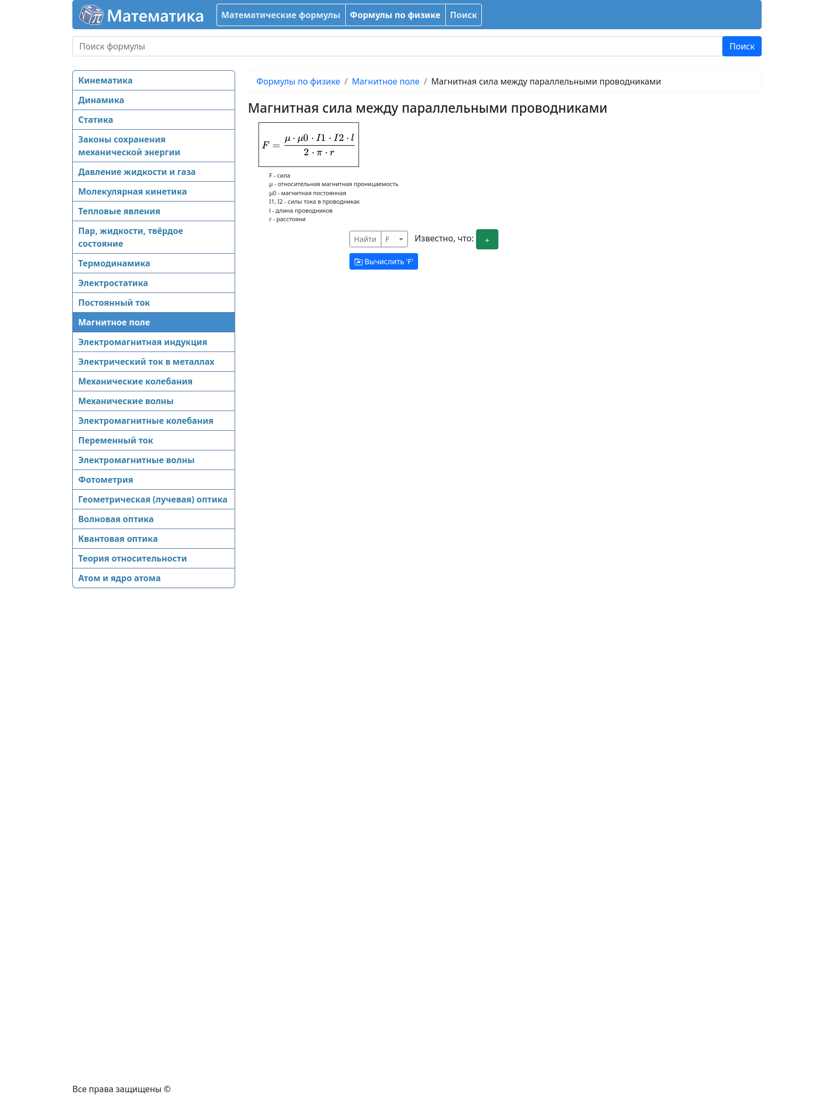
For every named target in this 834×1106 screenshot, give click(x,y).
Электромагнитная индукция (142, 342)
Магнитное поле (114, 322)
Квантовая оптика (118, 538)
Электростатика (113, 283)
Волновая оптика (116, 519)
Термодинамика (114, 263)
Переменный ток (115, 440)
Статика (95, 119)
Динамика (101, 100)
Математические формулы (280, 15)
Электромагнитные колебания (146, 420)
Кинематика (105, 80)
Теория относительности (132, 558)
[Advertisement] (114, 760)
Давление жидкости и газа (137, 172)
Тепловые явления (119, 211)
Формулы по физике (395, 15)
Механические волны (126, 401)
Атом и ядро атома (119, 578)
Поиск (463, 15)
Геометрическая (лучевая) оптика (153, 499)
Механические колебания (135, 381)
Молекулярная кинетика (132, 191)
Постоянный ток (114, 302)
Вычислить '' (384, 261)
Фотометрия (105, 479)
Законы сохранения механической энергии (129, 145)
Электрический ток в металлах (146, 361)
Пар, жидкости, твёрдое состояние (130, 237)
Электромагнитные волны (136, 460)
